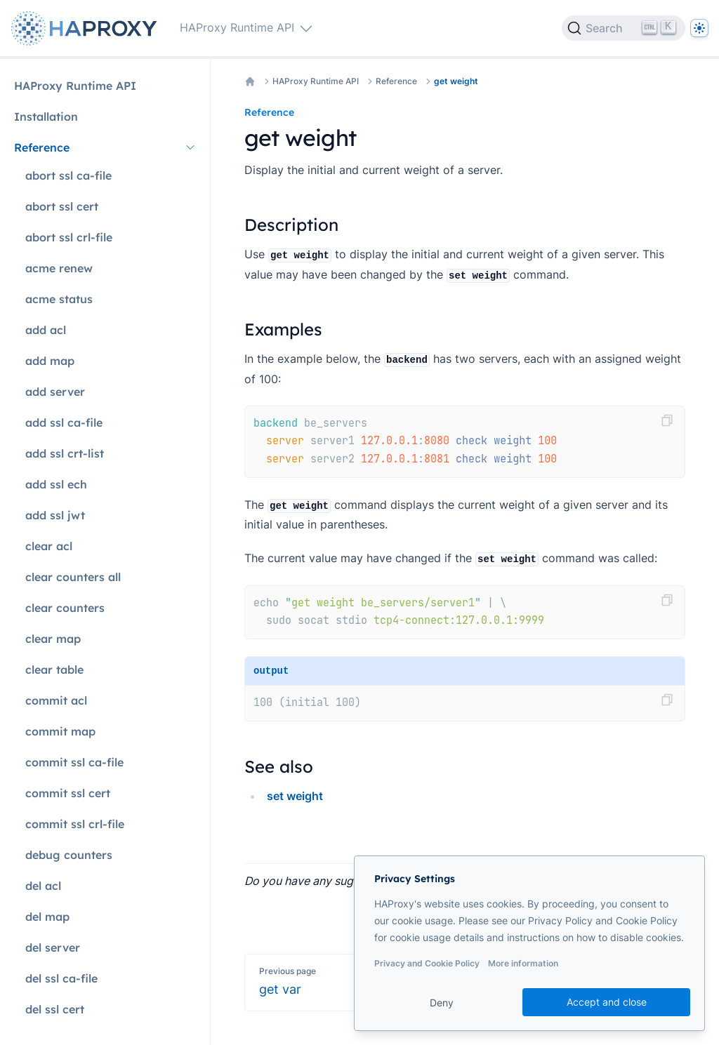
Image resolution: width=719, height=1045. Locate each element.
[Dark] (699, 28)
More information (523, 963)
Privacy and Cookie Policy (427, 963)
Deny (442, 1003)
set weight (295, 796)
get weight (456, 81)
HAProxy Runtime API (315, 81)
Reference (396, 81)
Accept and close (607, 1002)
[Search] (623, 28)
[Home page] (87, 28)
